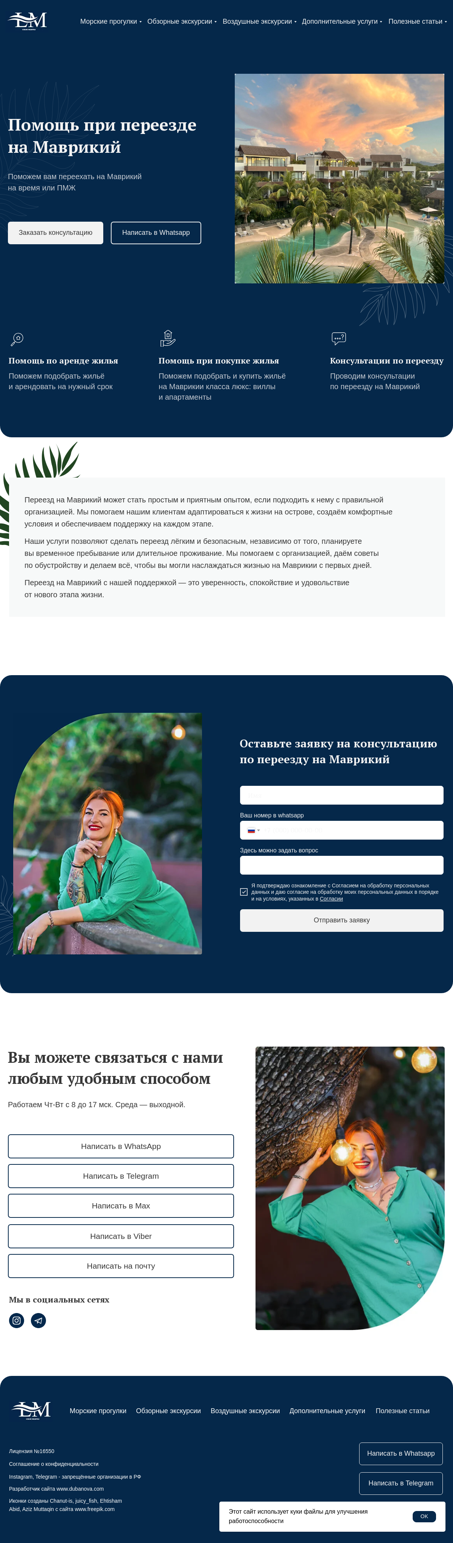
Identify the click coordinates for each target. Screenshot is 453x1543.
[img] (27, 22)
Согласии (331, 899)
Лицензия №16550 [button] (31, 1451)
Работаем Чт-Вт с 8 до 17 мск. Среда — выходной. (96, 1104)
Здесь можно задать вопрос (279, 850)
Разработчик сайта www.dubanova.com (56, 1489)
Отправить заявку (342, 920)
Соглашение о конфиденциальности (53, 1464)
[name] (342, 795)
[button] (55, 233)
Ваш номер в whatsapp (272, 815)
